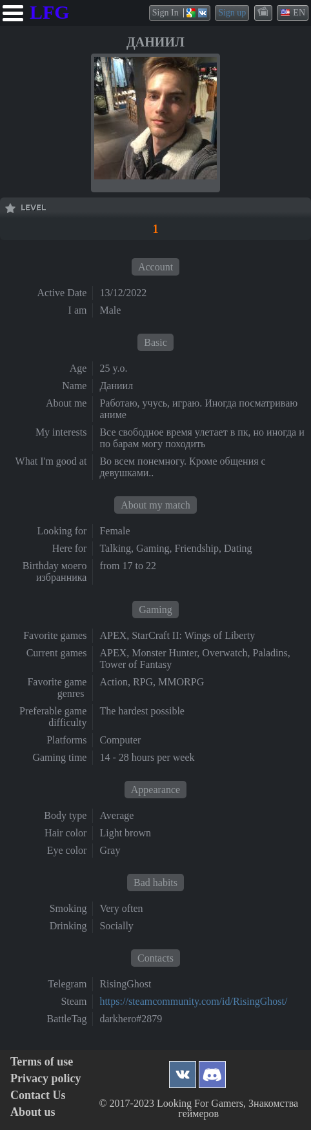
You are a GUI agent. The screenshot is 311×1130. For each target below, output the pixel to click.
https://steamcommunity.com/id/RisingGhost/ (193, 1001)
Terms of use (41, 1062)
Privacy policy (45, 1079)
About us (32, 1112)
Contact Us (38, 1095)
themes (263, 12)
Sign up (232, 12)
